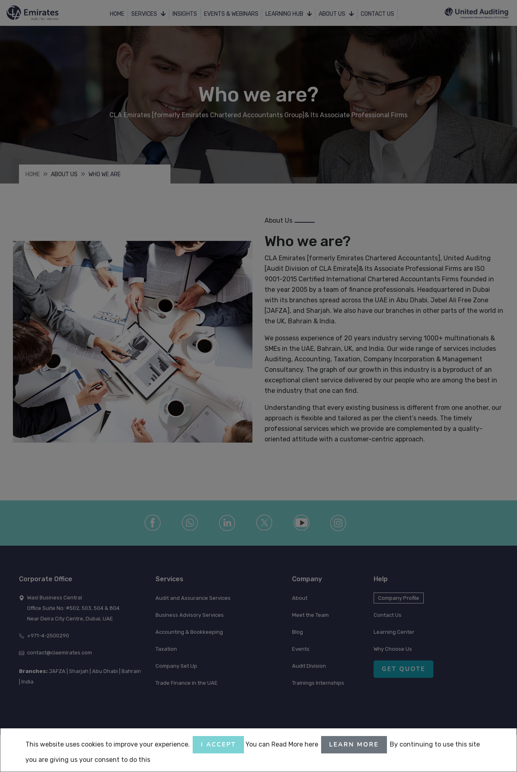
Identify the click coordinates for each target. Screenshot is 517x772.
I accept (218, 744)
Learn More (354, 744)
